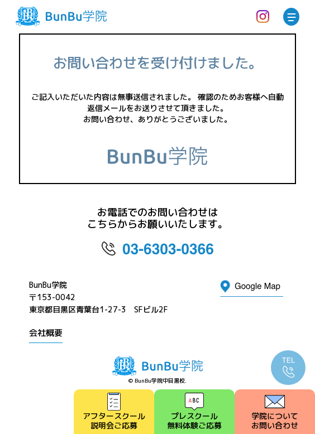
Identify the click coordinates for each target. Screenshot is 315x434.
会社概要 (46, 333)
